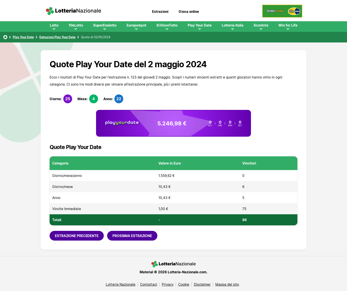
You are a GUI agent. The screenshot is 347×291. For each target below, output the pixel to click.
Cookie (183, 284)
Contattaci (148, 284)
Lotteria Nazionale (120, 284)
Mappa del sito (227, 284)
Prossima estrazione (132, 236)
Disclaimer (202, 284)
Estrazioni (160, 11)
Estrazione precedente (76, 236)
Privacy (168, 284)
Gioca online (189, 11)
